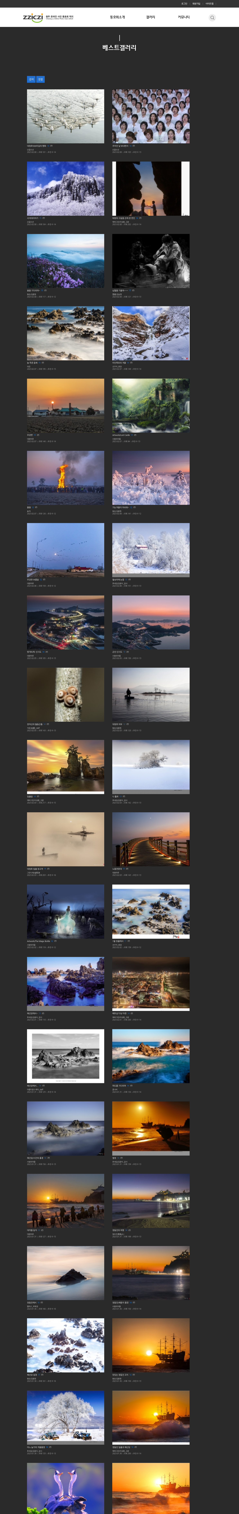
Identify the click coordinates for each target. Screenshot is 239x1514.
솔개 (29, 272)
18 (91, 755)
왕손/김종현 (32, 174)
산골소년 (31, 125)
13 (45, 169)
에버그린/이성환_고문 (182, 125)
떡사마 (175, 1297)
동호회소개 (117, 17)
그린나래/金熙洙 (83, 418)
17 (42, 657)
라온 (126, 174)
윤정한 (78, 760)
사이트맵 (209, 4)
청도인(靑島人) (131, 565)
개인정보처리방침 (31, 1480)
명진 (126, 1053)
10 (139, 1194)
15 (140, 120)
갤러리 (150, 17)
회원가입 (196, 4)
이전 (97, 1454)
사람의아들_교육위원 (85, 1150)
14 (97, 120)
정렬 (40, 79)
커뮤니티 (184, 17)
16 (53, 120)
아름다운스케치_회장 (37, 1248)
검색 (31, 79)
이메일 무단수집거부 (56, 1480)
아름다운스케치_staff (85, 516)
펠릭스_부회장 (179, 565)
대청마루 (128, 223)
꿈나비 (127, 516)
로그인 (184, 4)
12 (34, 267)
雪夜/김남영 (81, 174)
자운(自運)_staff (131, 321)
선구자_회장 (177, 174)
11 (139, 462)
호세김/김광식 (178, 906)
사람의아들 (177, 223)
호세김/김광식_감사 (181, 272)
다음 (142, 1454)
